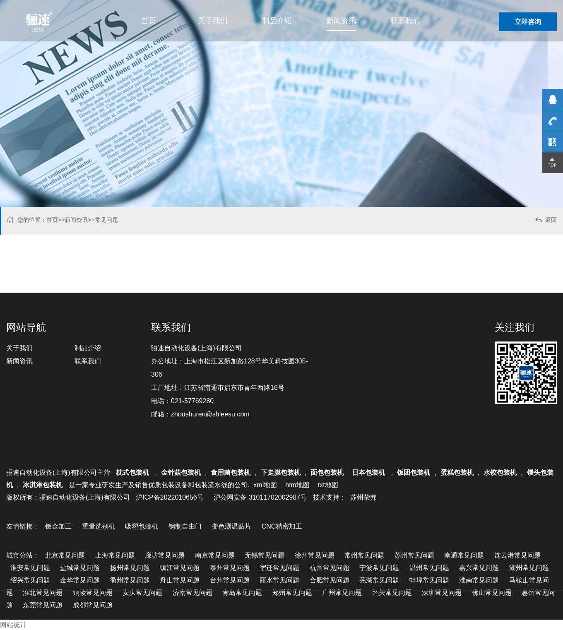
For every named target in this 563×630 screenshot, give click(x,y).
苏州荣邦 (363, 497)
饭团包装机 (413, 472)
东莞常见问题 (43, 604)
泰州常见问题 (230, 567)
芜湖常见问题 (379, 580)
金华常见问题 (80, 580)
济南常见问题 (192, 592)
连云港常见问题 (517, 555)
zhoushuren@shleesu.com (210, 414)
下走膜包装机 (281, 472)
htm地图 (297, 484)
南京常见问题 (215, 555)
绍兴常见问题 (30, 580)
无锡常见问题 (264, 555)
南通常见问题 (464, 555)
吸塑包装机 (141, 526)
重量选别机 (98, 526)
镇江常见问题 (180, 567)
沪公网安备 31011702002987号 (260, 497)
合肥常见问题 (329, 580)
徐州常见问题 (314, 555)
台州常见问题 (230, 580)
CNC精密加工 (282, 526)
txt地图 (328, 484)
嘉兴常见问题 (479, 567)
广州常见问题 (342, 592)
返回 (545, 220)
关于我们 (213, 21)
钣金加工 (58, 526)
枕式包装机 (133, 472)
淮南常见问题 (479, 580)
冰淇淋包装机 (43, 484)
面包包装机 (327, 472)
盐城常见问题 (80, 567)
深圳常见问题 (442, 592)
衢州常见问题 (130, 580)
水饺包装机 (500, 472)
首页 (148, 21)
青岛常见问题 (242, 592)
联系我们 (405, 21)
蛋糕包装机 (457, 472)
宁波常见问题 (379, 567)
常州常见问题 (364, 555)
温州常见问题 (429, 567)
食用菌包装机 (230, 472)
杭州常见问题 (329, 567)
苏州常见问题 (414, 555)
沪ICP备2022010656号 (170, 497)
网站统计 (13, 624)
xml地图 (265, 484)
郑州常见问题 (292, 592)
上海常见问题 (115, 555)
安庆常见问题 (142, 592)
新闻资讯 (341, 21)
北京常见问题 (65, 555)
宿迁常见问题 (279, 567)
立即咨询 (528, 21)
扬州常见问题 (130, 567)
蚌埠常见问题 (429, 580)
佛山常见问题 (492, 592)
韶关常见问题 (392, 592)
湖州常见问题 (529, 567)
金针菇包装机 (181, 472)
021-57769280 (192, 400)
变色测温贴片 (231, 526)
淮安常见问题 (30, 567)
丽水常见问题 (279, 580)
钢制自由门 (185, 526)
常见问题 (106, 219)
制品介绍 (277, 21)
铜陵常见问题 (93, 592)
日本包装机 (369, 472)
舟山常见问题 (180, 580)
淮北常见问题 (43, 592)
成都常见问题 (93, 604)
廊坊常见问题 (165, 555)
